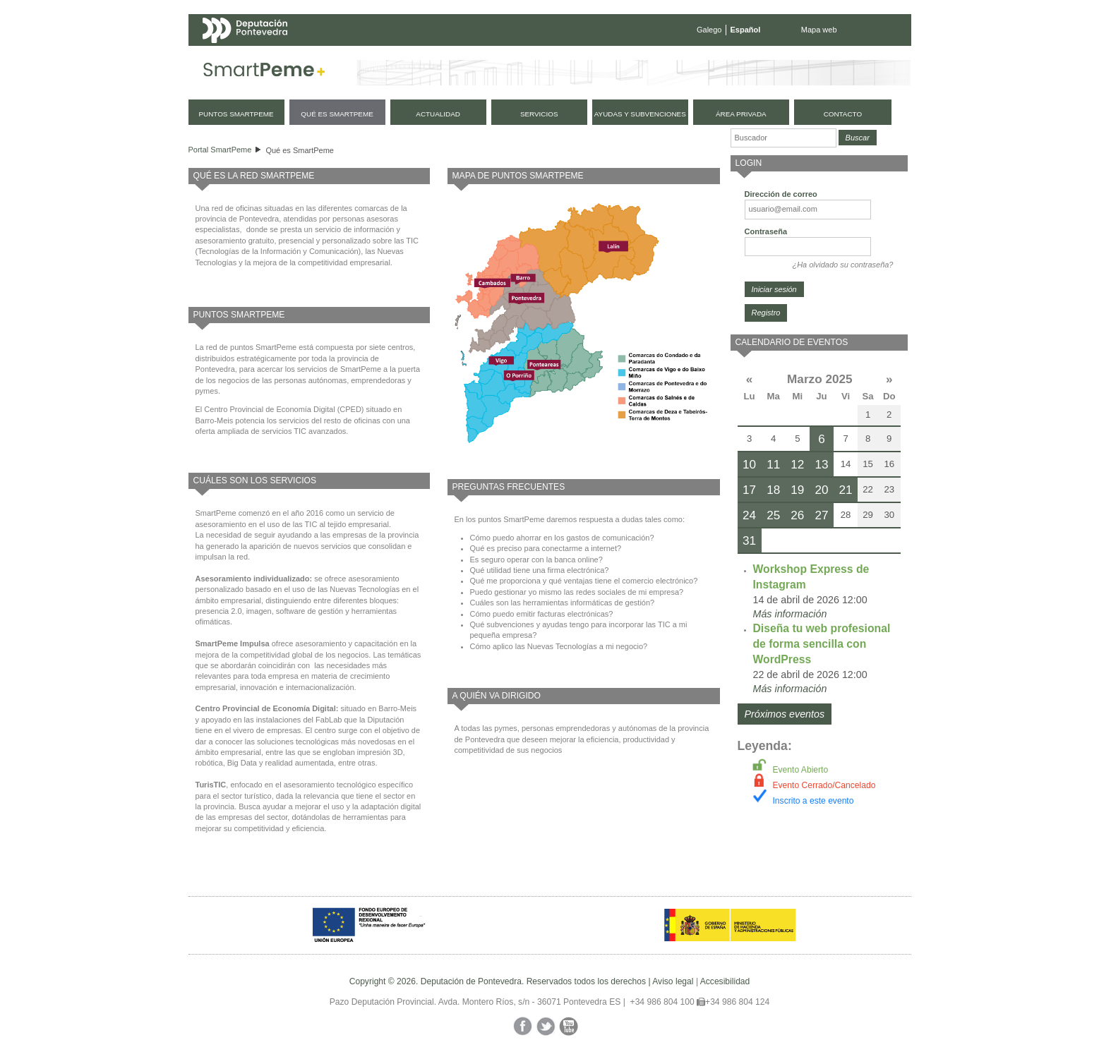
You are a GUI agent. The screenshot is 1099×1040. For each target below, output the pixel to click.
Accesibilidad (725, 981)
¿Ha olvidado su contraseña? (842, 264)
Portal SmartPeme (220, 149)
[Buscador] (783, 137)
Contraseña (766, 231)
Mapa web (819, 29)
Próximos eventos (785, 714)
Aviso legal (672, 981)
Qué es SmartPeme (299, 150)
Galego (709, 29)
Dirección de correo (781, 194)
